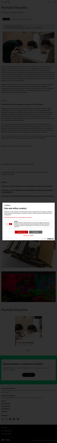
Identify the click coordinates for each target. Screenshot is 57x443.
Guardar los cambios (28, 235)
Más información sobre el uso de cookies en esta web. (18, 217)
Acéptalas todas (21, 232)
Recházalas (36, 232)
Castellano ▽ (7, 205)
